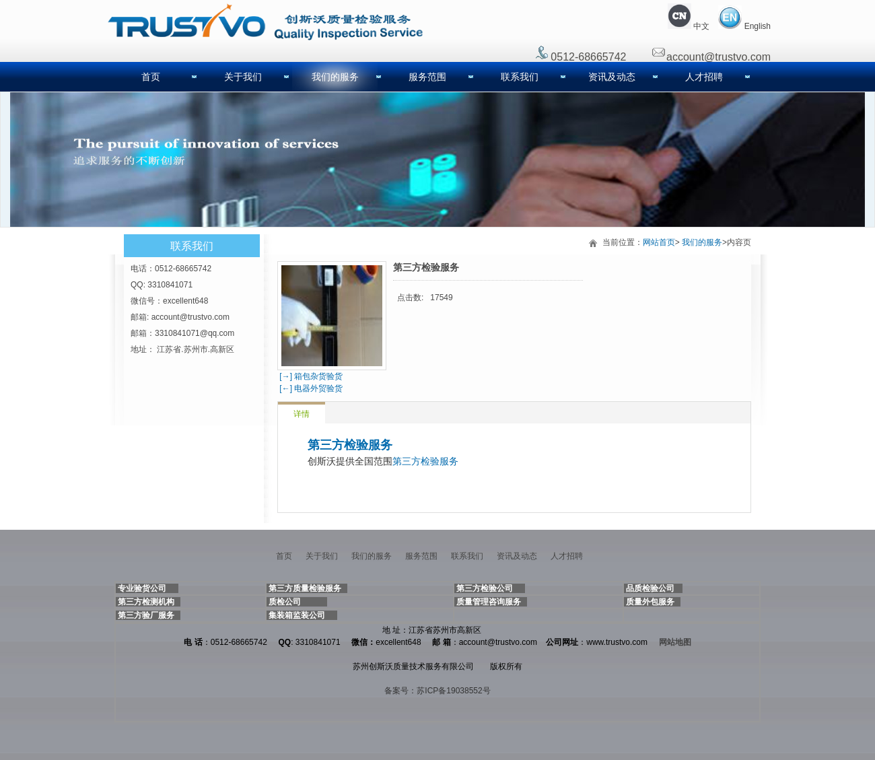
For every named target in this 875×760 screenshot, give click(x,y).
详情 (301, 414)
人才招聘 (704, 76)
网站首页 (659, 242)
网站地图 (675, 642)
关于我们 (243, 76)
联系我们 (519, 76)
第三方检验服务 (350, 445)
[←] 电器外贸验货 (310, 388)
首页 (150, 76)
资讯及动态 (611, 76)
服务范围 (427, 76)
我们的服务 (335, 76)
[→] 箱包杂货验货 (310, 376)
